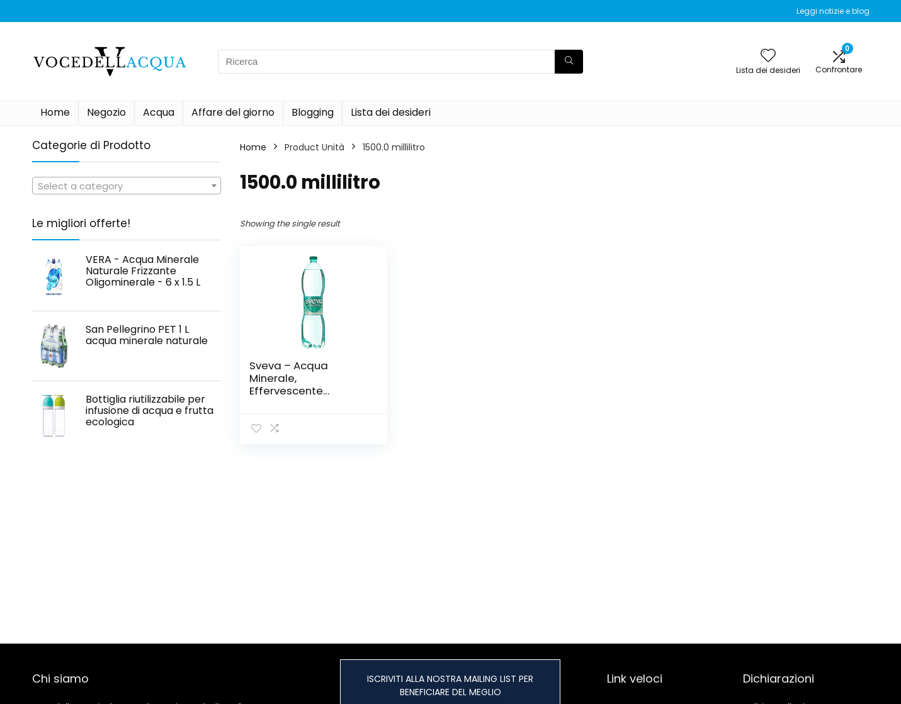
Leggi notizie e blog (833, 11)
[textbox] (126, 186)
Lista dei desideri (391, 112)
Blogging (313, 112)
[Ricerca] (569, 62)
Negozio (106, 112)
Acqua (158, 112)
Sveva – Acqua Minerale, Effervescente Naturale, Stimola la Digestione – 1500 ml (303, 390)
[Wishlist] (768, 56)
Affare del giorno (233, 112)
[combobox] (126, 185)
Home (55, 112)
